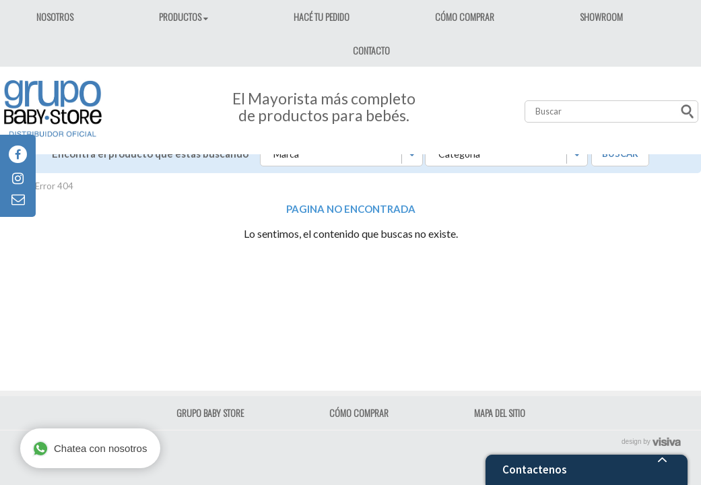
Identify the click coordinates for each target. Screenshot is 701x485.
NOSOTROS (54, 16)
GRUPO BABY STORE (210, 413)
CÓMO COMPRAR (464, 16)
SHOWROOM (601, 16)
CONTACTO (371, 50)
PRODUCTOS (181, 16)
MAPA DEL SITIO (499, 413)
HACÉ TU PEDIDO (321, 16)
